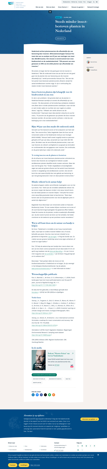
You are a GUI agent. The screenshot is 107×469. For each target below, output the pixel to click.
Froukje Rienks (94, 70)
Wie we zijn (39, 7)
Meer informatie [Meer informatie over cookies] (35, 465)
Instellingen (24, 465)
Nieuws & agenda (77, 7)
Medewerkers (66, 2)
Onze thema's (62, 7)
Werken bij (74, 2)
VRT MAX (57, 365)
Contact (80, 2)
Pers (84, 2)
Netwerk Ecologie (93, 7)
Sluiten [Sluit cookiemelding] (98, 454)
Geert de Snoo (94, 62)
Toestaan (12, 465)
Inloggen (89, 2)
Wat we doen (50, 7)
